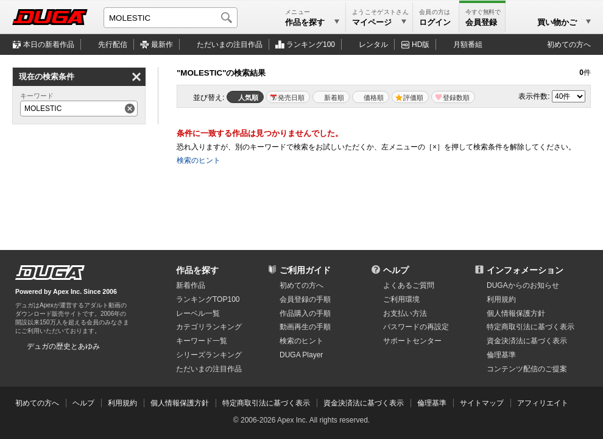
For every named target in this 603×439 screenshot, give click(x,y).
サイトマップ (482, 403)
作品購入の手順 (305, 313)
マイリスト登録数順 (453, 97)
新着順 (334, 97)
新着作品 (190, 285)
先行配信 (112, 44)
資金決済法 (527, 341)
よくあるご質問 (408, 285)
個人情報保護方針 (516, 313)
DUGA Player (301, 355)
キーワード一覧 (201, 341)
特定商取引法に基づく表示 (266, 403)
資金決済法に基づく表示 (363, 403)
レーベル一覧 (198, 313)
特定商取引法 (530, 327)
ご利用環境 (401, 299)
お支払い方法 (405, 313)
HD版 (420, 44)
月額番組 (467, 44)
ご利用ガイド (305, 270)
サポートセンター (412, 341)
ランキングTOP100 (207, 299)
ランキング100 (310, 44)
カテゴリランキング (209, 327)
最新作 (162, 44)
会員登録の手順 (305, 299)
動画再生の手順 (305, 327)
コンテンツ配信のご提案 (527, 369)
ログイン (435, 22)
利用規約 (501, 299)
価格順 (374, 97)
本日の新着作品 (48, 44)
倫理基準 (501, 355)
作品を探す (197, 270)
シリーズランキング (209, 355)
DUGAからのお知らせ (523, 285)
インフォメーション (525, 270)
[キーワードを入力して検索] (171, 17)
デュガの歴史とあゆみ (63, 346)
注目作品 (230, 44)
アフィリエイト (542, 403)
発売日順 (291, 97)
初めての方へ (569, 44)
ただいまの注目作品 (209, 369)
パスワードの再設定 (416, 327)
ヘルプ (396, 270)
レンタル (373, 44)
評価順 (413, 97)
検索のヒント (198, 160)
